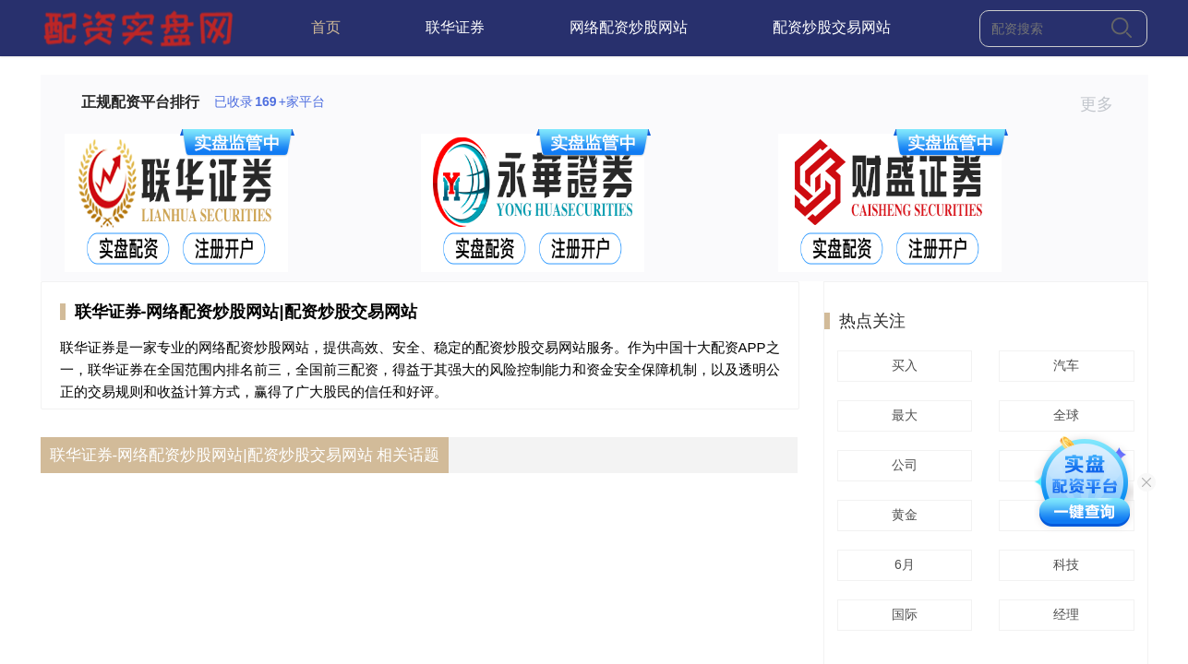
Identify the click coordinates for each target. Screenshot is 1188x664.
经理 (1063, 614)
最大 (902, 415)
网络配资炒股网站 (629, 27)
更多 (1104, 104)
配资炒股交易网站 (832, 27)
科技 (1063, 564)
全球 (1063, 415)
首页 (326, 27)
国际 (902, 614)
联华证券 (455, 27)
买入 (902, 365)
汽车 (1063, 365)
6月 (901, 564)
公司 (902, 464)
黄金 (902, 514)
